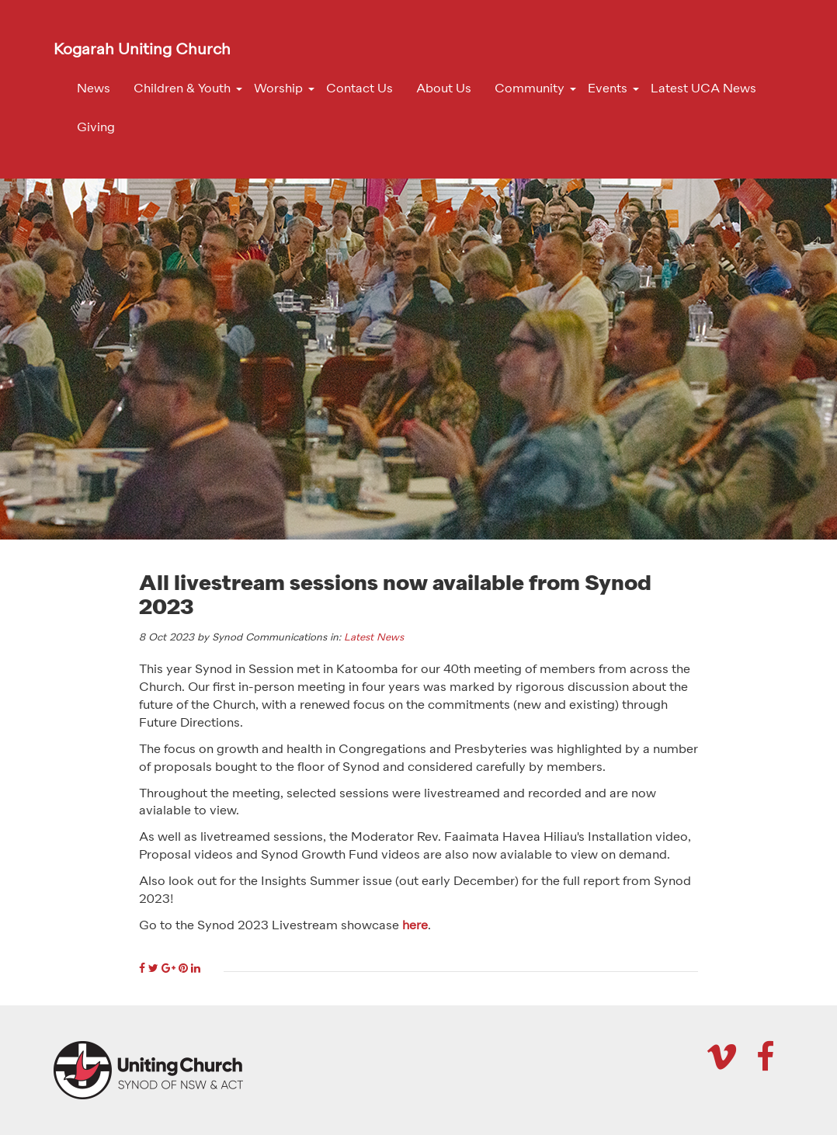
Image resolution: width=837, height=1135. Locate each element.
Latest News (374, 638)
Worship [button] (278, 89)
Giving (96, 128)
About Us (443, 89)
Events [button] (607, 89)
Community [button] (529, 89)
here (415, 926)
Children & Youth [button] (182, 89)
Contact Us (359, 89)
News (93, 89)
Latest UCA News (703, 89)
